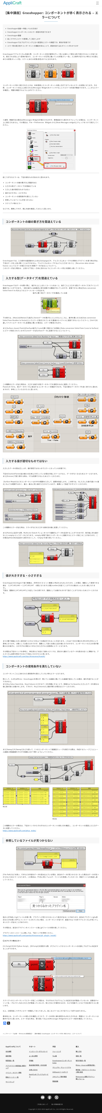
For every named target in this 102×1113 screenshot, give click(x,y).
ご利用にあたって (42, 1104)
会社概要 (8, 1051)
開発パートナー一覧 (12, 1077)
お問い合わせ (33, 1070)
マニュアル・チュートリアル (61, 1067)
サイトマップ (10, 1082)
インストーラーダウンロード (38, 1051)
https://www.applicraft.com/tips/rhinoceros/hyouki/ (24, 656)
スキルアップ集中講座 (59, 1077)
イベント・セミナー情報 (13, 1073)
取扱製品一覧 (10, 1061)
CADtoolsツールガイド (60, 1072)
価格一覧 (79, 1056)
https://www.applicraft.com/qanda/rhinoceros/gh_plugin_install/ (29, 935)
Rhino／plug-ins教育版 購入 (85, 1065)
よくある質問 (33, 1056)
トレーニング (56, 1051)
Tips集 (54, 1056)
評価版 (31, 1061)
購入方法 (79, 1051)
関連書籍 (55, 1081)
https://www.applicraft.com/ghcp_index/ (19, 830)
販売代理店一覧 (81, 1061)
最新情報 (8, 1056)
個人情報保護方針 (57, 1104)
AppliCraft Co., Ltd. (52, 1109)
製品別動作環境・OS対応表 (38, 1065)
